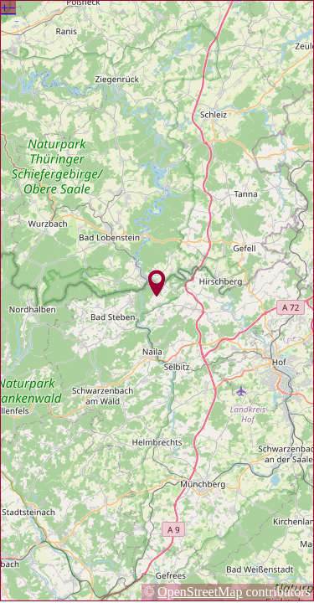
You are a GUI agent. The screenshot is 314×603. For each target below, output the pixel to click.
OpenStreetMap (199, 592)
